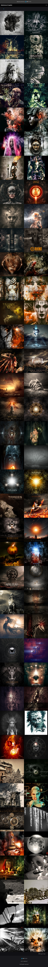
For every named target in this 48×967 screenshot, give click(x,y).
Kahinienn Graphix (6, 5)
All (3, 8)
